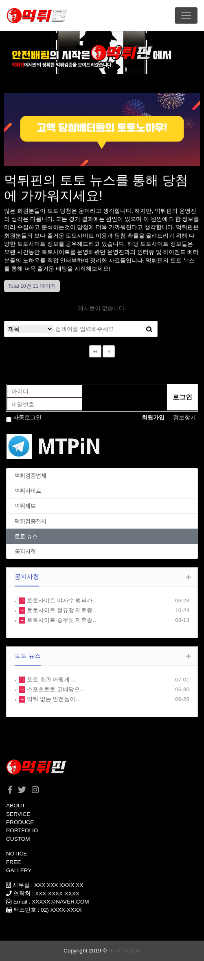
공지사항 (25, 551)
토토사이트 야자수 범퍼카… (61, 600)
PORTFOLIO (22, 830)
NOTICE (16, 854)
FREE (13, 862)
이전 (109, 351)
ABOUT (15, 805)
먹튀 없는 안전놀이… (53, 699)
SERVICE (18, 814)
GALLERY (18, 870)
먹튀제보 (25, 505)
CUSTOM (18, 839)
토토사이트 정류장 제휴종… (61, 610)
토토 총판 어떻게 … (51, 680)
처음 (95, 351)
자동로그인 (27, 417)
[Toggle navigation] (186, 15)
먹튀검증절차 (30, 521)
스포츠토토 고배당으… (55, 689)
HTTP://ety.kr (124, 951)
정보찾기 (184, 417)
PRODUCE (20, 822)
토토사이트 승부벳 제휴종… (61, 620)
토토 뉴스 (26, 536)
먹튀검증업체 (30, 475)
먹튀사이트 (28, 490)
